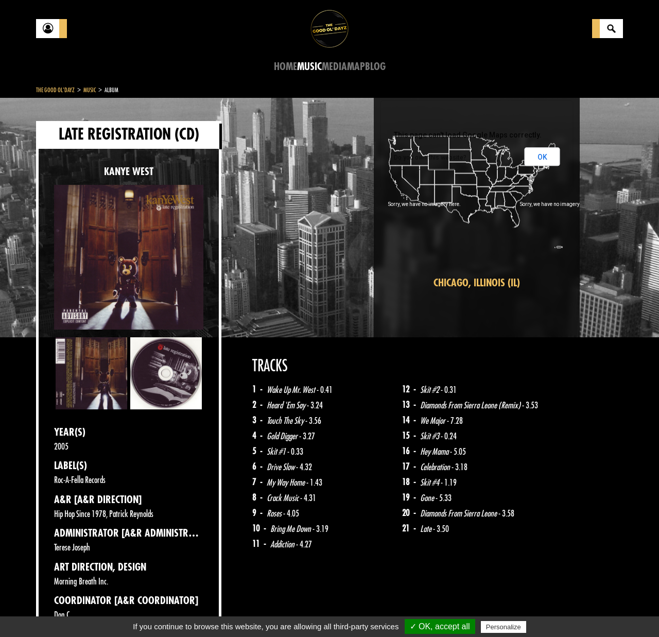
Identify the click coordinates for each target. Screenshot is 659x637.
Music (309, 66)
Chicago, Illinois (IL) (476, 283)
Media (334, 66)
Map (356, 66)
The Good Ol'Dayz (55, 90)
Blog (375, 66)
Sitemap (206, 611)
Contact (62, 610)
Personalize (503, 627)
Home (285, 66)
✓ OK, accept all (440, 626)
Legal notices (116, 611)
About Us (165, 611)
